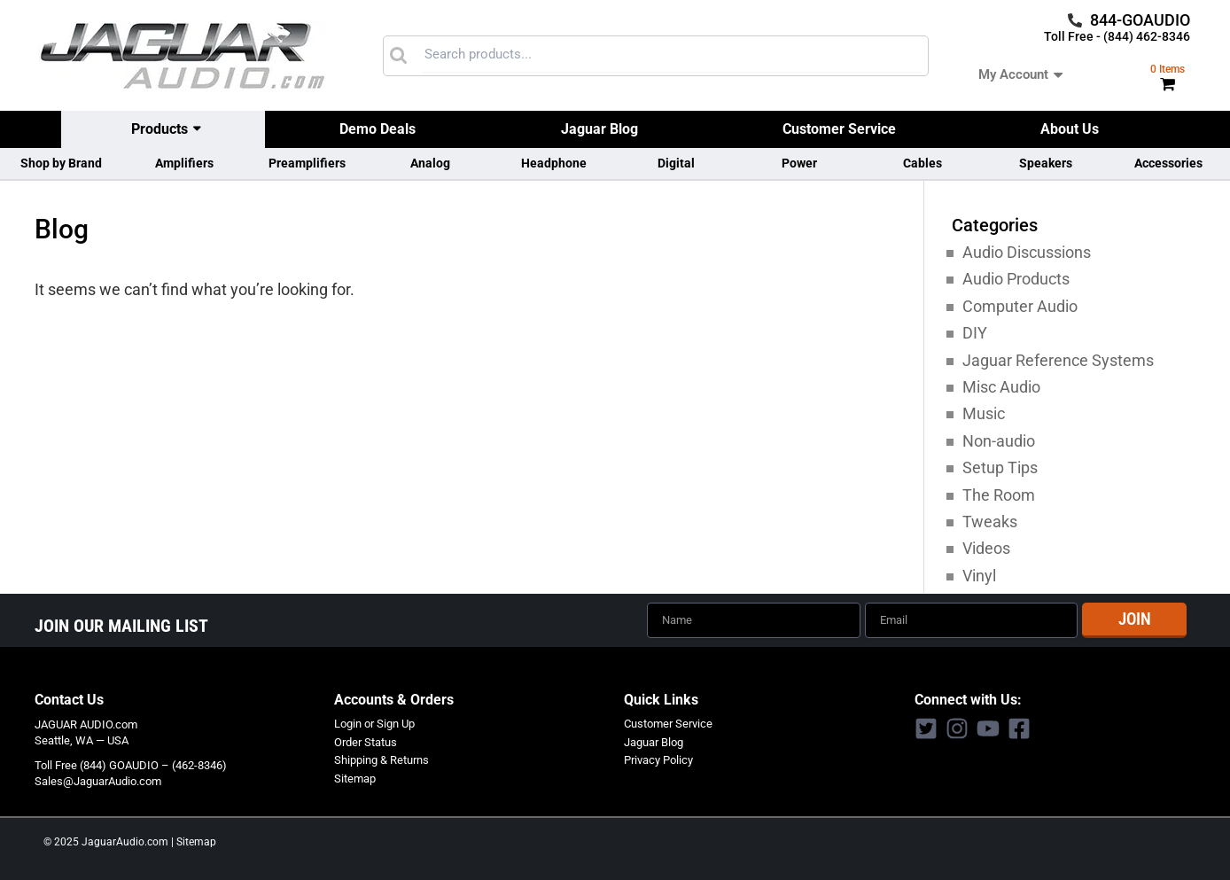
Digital (676, 163)
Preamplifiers (307, 163)
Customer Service (839, 129)
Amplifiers (184, 163)
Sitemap (355, 777)
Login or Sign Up (374, 722)
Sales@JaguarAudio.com (98, 780)
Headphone (554, 163)
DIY (974, 332)
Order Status (365, 741)
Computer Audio (1020, 306)
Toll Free (56, 764)
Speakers (1045, 163)
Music (983, 413)
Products (159, 129)
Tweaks (989, 521)
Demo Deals (377, 129)
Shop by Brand (61, 163)
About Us (1069, 129)
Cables (922, 163)
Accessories (1168, 163)
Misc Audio (1001, 387)
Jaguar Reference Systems (1058, 360)
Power (799, 163)
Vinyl (979, 575)
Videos (986, 548)
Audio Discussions (1026, 252)
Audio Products (1016, 278)
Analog (430, 163)
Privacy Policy (658, 759)
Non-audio (998, 441)
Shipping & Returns (381, 759)
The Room (998, 495)
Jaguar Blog (599, 129)
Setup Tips (1000, 467)
